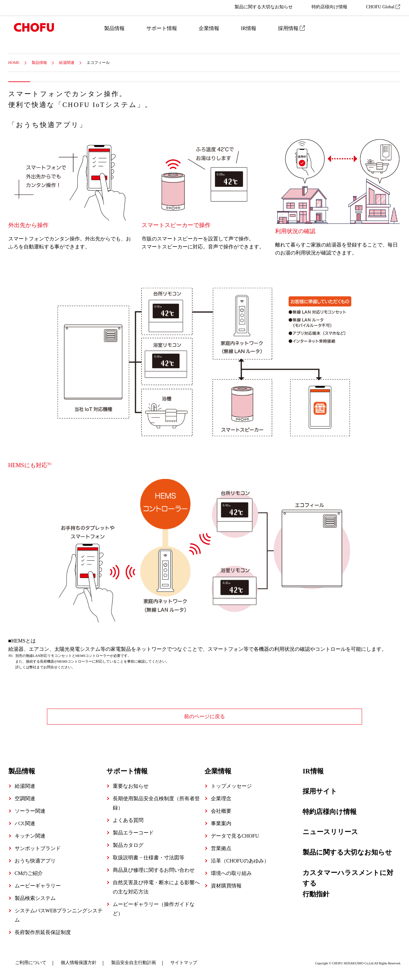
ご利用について (30, 959)
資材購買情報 (226, 882)
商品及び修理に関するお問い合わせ (154, 867)
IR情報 (248, 28)
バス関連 (25, 820)
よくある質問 (128, 817)
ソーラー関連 (30, 807)
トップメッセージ (231, 783)
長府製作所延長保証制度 (43, 929)
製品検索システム (35, 895)
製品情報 (114, 28)
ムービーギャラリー (38, 882)
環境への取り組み (231, 870)
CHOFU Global (383, 6)
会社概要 (221, 807)
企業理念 (221, 795)
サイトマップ (183, 959)
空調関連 (25, 795)
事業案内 (221, 820)
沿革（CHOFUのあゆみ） (240, 857)
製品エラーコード (133, 829)
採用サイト (320, 788)
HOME (13, 62)
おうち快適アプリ (35, 857)
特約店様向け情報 (329, 6)
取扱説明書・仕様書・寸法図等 (148, 854)
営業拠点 (221, 845)
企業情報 (209, 28)
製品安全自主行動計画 (133, 959)
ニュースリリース (330, 829)
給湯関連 (66, 62)
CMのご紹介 (29, 870)
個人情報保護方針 (78, 959)
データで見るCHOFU (235, 832)
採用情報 (291, 28)
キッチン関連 (30, 832)
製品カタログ (128, 842)
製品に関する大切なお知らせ (264, 6)
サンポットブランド (38, 845)
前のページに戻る (204, 716)
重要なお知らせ (131, 783)
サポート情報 (161, 28)
